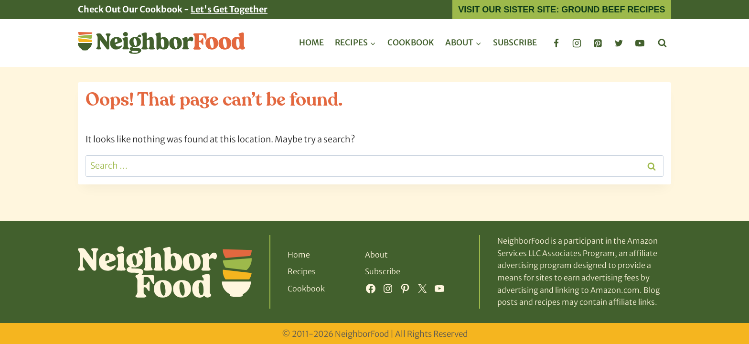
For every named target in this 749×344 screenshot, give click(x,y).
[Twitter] (619, 43)
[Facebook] (556, 43)
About (376, 254)
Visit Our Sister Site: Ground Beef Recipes (561, 9)
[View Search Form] (662, 43)
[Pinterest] (598, 43)
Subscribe (515, 42)
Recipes (302, 271)
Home (311, 42)
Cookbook (410, 42)
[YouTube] (640, 43)
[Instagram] (577, 43)
